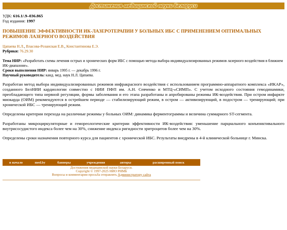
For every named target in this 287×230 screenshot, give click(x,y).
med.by (40, 162)
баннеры (64, 162)
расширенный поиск (169, 162)
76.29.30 (26, 51)
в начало (16, 162)
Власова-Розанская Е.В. (45, 46)
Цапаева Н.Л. (13, 46)
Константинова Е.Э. (82, 46)
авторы (125, 162)
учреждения (95, 162)
